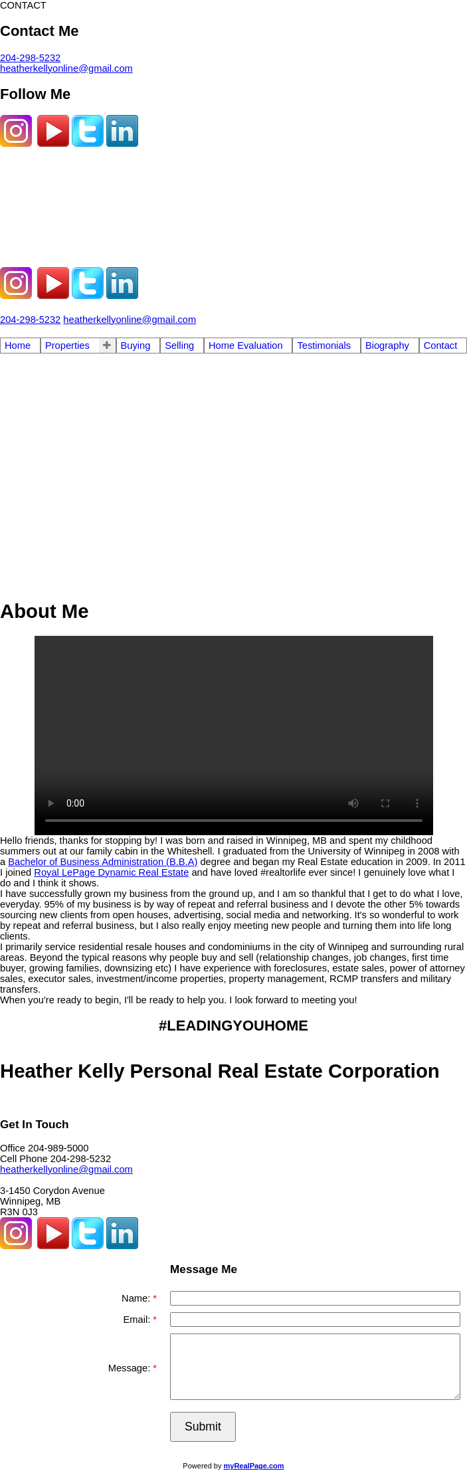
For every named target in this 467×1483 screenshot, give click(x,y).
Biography (387, 345)
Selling (179, 345)
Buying (136, 345)
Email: (138, 1319)
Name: (137, 1298)
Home (18, 345)
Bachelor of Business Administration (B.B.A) (102, 861)
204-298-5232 (30, 57)
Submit (203, 1426)
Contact (441, 345)
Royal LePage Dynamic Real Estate (111, 872)
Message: (130, 1368)
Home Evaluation (246, 345)
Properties (67, 345)
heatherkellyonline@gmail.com (66, 68)
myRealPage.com (254, 1466)
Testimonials (324, 345)
